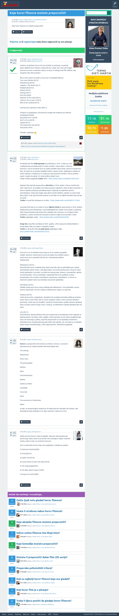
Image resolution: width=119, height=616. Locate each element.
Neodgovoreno (32, 5)
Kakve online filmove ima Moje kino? (38, 532)
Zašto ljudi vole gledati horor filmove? (39, 500)
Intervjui (10, 614)
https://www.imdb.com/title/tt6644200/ (54, 217)
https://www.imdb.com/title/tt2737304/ (65, 200)
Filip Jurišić (50, 561)
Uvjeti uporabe (41, 614)
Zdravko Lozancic (51, 504)
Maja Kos (51, 604)
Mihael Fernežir (38, 59)
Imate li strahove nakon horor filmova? (39, 511)
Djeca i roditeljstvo (41, 604)
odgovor (29, 59)
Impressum (93, 105)
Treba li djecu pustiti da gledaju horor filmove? (43, 600)
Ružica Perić (37, 431)
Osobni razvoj (40, 515)
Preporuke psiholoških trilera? (34, 568)
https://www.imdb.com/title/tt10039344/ (64, 179)
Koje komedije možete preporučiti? (37, 543)
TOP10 (66, 5)
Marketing (18, 614)
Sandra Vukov (37, 339)
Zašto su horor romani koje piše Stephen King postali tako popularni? (43, 146)
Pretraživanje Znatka (98, 111)
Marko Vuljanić (50, 515)
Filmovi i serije (32, 19)
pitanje (21, 19)
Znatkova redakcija (102, 105)
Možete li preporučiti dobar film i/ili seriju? (41, 557)
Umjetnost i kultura (42, 143)
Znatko (33, 21)
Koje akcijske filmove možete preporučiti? (41, 522)
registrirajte (30, 42)
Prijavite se (15, 42)
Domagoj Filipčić (38, 248)
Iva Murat (36, 157)
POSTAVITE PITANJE (51, 5)
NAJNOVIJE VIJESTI (98, 101)
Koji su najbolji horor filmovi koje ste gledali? (43, 578)
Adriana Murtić (42, 19)
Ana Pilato (53, 143)
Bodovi (33, 614)
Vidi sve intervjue (98, 59)
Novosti (23, 5)
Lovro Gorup (50, 572)
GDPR (49, 614)
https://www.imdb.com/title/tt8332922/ (34, 231)
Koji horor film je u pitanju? (32, 589)
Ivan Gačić (49, 536)
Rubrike (40, 5)
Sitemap (55, 614)
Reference (26, 614)
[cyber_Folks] (98, 74)
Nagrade (73, 5)
